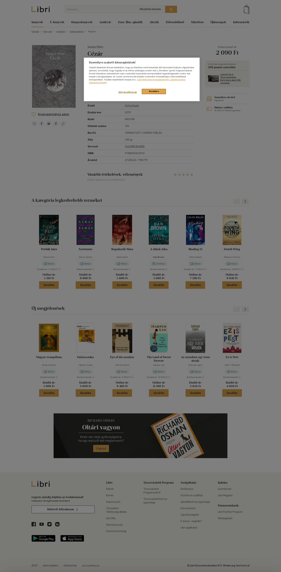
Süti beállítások (127, 92)
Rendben (154, 91)
